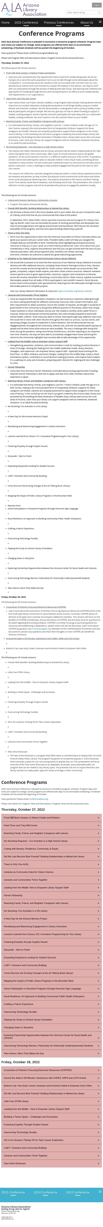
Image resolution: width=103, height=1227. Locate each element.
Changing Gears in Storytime (18, 1027)
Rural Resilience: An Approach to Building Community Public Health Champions (44, 996)
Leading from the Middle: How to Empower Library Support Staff (36, 887)
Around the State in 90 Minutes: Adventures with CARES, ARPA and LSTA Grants (45, 1078)
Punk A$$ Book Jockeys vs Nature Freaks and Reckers (32, 817)
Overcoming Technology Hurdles (20, 1012)
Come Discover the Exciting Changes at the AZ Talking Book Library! (38, 973)
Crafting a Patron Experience (18, 1004)
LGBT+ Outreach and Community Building (25, 965)
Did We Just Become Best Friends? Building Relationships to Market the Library (44, 856)
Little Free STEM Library (16, 1101)
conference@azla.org (38, 799)
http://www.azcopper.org (39, 628)
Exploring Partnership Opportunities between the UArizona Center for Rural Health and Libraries (47, 1036)
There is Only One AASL (16, 864)
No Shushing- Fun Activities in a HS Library (25, 911)
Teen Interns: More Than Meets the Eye (24, 1053)
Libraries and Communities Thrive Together (25, 880)
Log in (97, 5)
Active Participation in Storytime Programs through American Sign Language (42, 988)
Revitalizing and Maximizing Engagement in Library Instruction (35, 926)
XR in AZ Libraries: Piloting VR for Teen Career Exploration (33, 1140)
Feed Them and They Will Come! (20, 825)
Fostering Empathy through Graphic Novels (26, 942)
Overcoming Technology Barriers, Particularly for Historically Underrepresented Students (48, 1045)
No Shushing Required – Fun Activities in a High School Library (36, 841)
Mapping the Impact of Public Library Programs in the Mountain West (38, 981)
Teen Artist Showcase (15, 1163)
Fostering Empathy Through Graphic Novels (26, 1124)
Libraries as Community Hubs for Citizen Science (28, 872)
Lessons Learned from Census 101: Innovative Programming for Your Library (42, 934)
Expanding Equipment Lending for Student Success (30, 957)
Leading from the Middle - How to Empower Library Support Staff (36, 1109)
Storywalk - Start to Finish (17, 950)
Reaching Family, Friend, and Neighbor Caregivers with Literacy (36, 833)
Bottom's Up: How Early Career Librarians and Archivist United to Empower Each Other (48, 1085)
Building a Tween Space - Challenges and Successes (31, 1117)
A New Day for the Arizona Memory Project (25, 918)
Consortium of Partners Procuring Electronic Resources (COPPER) (38, 1070)
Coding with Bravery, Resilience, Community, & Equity (31, 849)
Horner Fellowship (13, 895)
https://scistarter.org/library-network (75, 291)
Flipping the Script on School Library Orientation (28, 1019)
